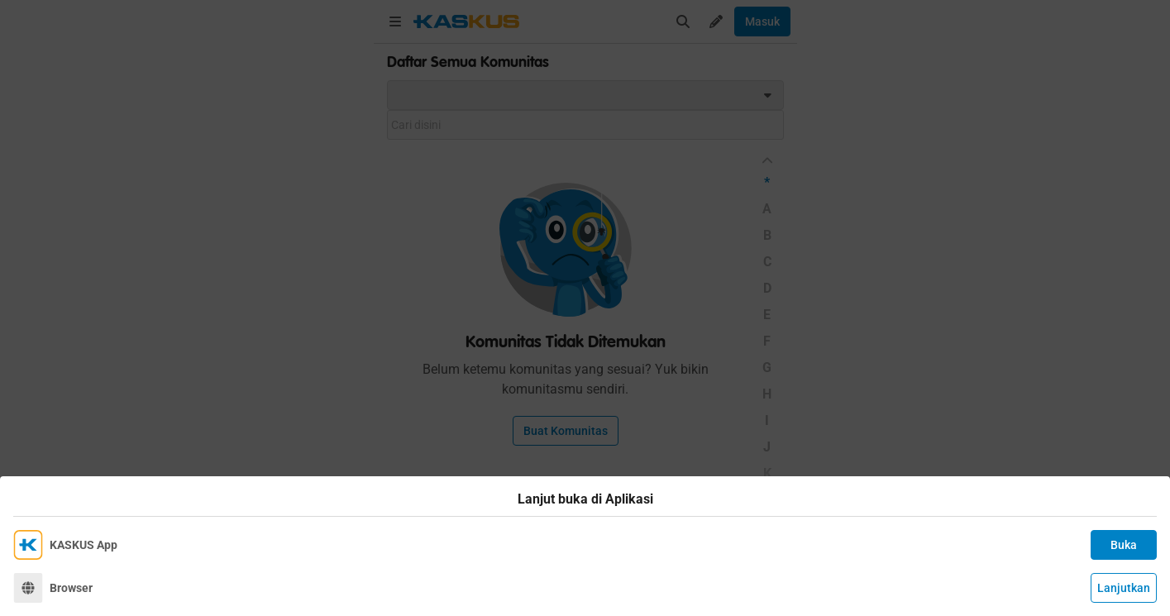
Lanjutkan (1123, 588)
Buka (1123, 545)
